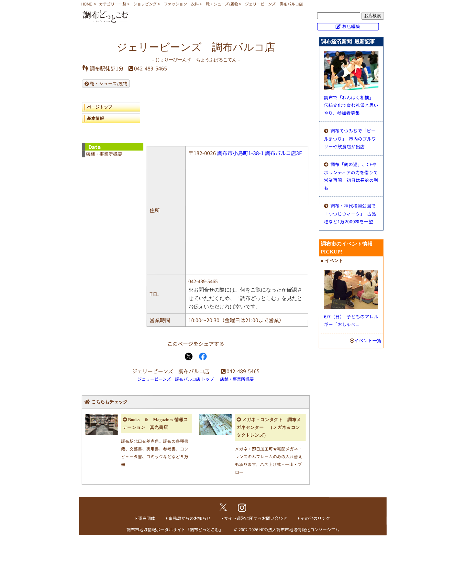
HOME (86, 3)
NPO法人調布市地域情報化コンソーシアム (299, 529)
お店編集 (351, 26)
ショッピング (145, 3)
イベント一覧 (368, 340)
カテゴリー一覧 (112, 3)
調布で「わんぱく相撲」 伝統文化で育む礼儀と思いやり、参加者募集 (351, 105)
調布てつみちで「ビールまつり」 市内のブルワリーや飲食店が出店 (350, 138)
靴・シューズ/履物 (222, 3)
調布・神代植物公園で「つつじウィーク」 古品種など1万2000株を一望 (350, 213)
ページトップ (99, 107)
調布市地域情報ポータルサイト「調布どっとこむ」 (175, 529)
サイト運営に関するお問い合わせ (255, 518)
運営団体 (146, 518)
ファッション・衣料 (181, 3)
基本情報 (95, 118)
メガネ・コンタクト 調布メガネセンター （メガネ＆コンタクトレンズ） (269, 427)
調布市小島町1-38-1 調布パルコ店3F (259, 153)
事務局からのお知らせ (190, 518)
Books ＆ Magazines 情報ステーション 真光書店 (155, 423)
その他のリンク (315, 518)
